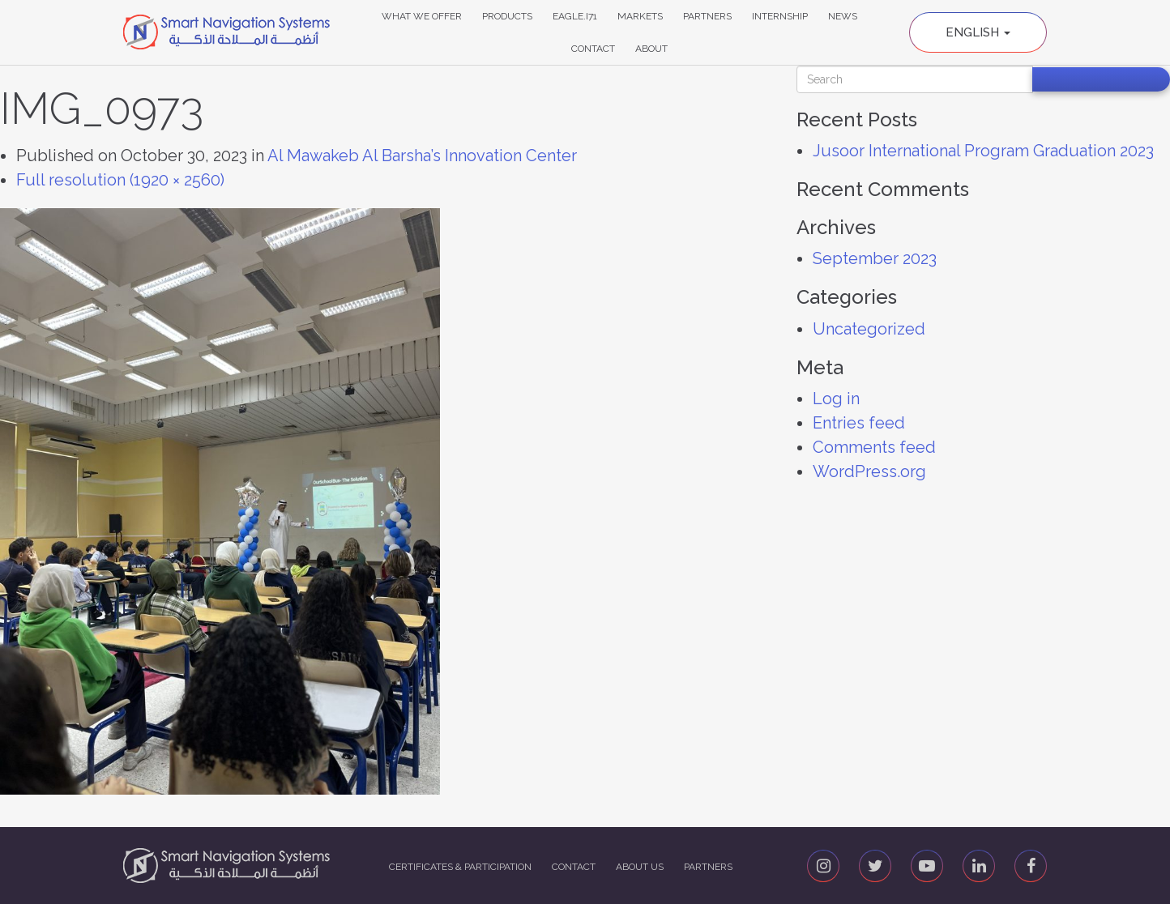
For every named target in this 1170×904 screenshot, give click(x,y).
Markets (640, 16)
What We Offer (422, 16)
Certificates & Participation (460, 866)
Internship (780, 16)
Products (507, 16)
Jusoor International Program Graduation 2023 (983, 150)
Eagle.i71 (575, 16)
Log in (836, 398)
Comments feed (874, 447)
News (842, 16)
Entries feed (859, 423)
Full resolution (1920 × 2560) (120, 180)
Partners (707, 16)
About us (640, 866)
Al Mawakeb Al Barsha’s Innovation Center (422, 155)
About (651, 48)
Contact (593, 48)
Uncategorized (869, 329)
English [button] (978, 32)
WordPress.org (869, 471)
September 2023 (875, 258)
